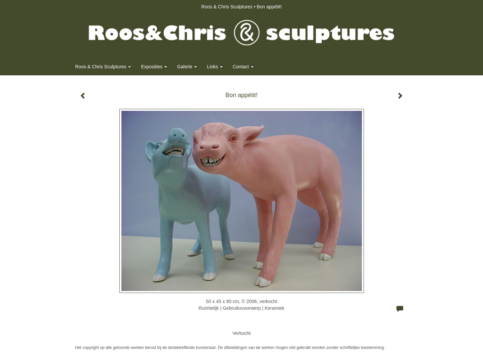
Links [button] (215, 66)
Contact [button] (243, 66)
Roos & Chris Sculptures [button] (103, 66)
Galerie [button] (187, 66)
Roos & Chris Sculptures (227, 6)
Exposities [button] (154, 66)
